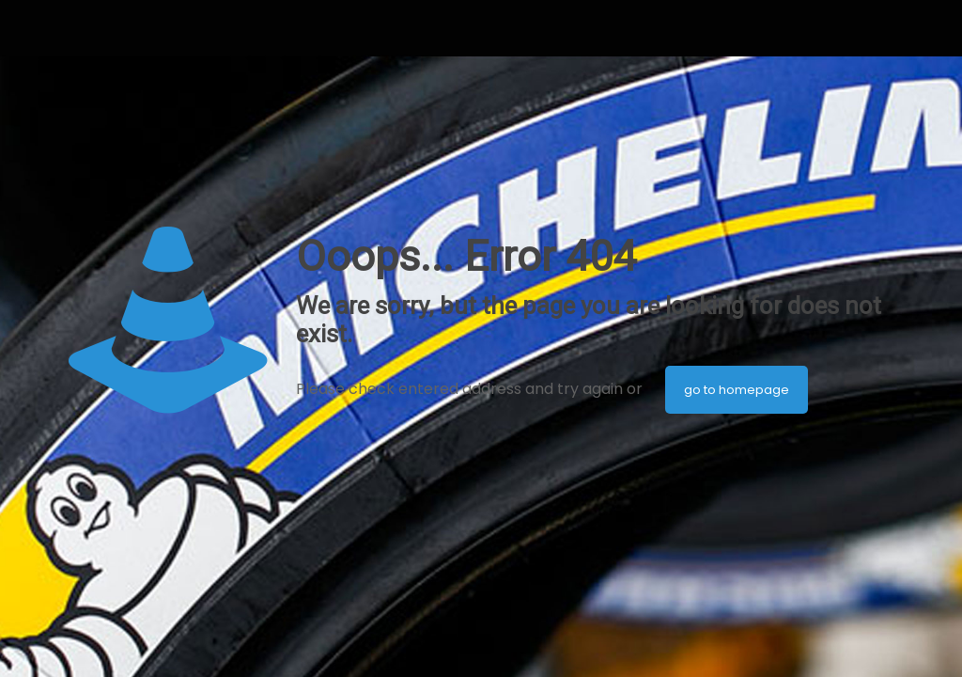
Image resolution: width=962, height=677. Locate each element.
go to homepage (736, 390)
